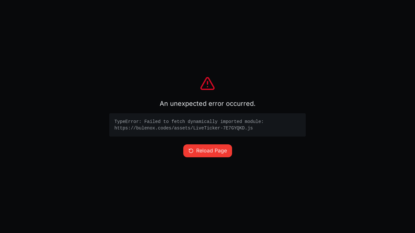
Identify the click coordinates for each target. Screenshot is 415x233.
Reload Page (207, 151)
